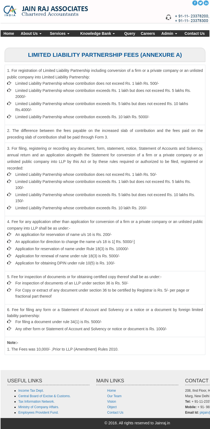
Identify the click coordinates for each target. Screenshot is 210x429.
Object (112, 407)
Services (59, 33)
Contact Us (195, 33)
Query (129, 33)
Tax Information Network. (36, 401)
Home (9, 33)
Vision (111, 401)
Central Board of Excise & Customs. (44, 396)
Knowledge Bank (97, 33)
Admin (169, 33)
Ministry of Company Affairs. (38, 407)
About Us (31, 33)
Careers (148, 33)
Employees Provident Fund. (38, 412)
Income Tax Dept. (31, 391)
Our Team (114, 396)
